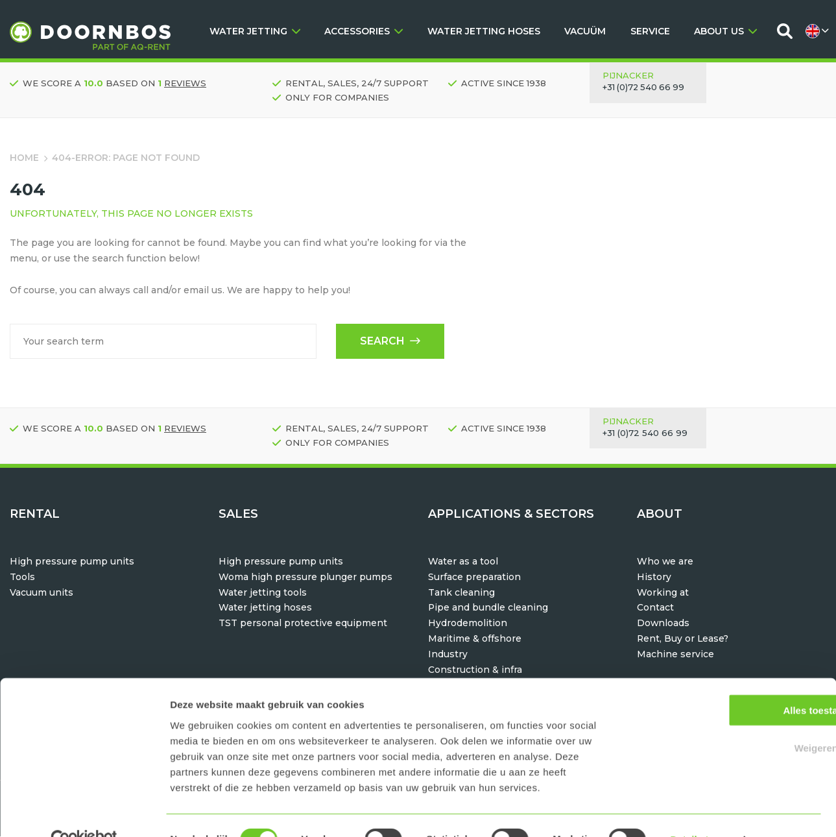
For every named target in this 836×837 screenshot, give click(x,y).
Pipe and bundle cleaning (488, 608)
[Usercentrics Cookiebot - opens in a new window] (84, 811)
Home (24, 158)
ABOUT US (725, 31)
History (654, 577)
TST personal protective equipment (303, 623)
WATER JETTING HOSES (483, 31)
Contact (655, 608)
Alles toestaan (728, 681)
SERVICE (650, 31)
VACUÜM (585, 31)
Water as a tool (463, 562)
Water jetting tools (263, 593)
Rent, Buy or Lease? (683, 639)
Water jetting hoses (265, 608)
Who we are (665, 562)
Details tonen (701, 811)
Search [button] (389, 341)
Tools (22, 577)
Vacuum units (41, 593)
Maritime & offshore (474, 639)
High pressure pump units (72, 562)
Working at (663, 593)
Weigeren (727, 719)
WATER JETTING (254, 31)
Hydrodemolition (467, 623)
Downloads (663, 623)
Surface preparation (474, 577)
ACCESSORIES (363, 31)
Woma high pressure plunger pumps (305, 577)
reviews (185, 83)
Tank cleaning (461, 593)
